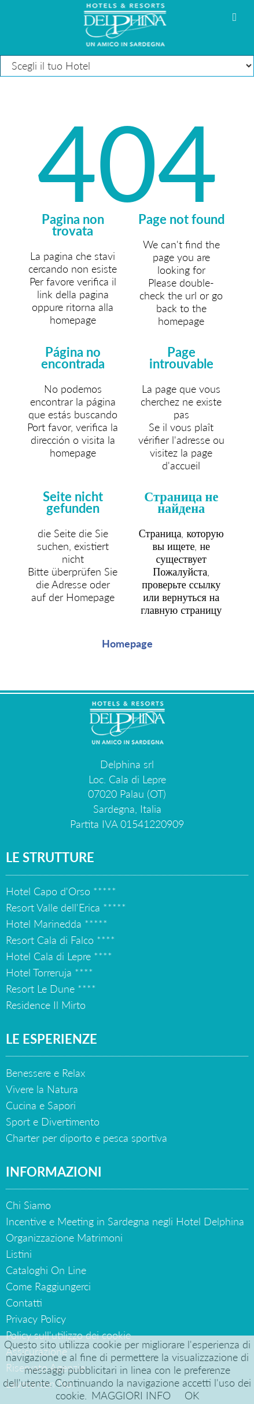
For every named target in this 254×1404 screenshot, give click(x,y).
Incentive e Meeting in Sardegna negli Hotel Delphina (125, 1221)
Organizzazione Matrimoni (64, 1237)
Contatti (24, 1302)
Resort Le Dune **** (51, 988)
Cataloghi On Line (46, 1270)
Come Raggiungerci (48, 1286)
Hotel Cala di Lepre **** (59, 956)
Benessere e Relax (45, 1072)
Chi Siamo (28, 1205)
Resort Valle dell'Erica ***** (66, 907)
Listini (19, 1253)
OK (192, 1395)
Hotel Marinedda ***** (57, 923)
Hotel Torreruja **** (49, 972)
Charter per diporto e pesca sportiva (86, 1137)
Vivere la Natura (42, 1089)
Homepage (127, 643)
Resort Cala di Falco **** (60, 939)
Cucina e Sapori (41, 1105)
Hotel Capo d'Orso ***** (61, 891)
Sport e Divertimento (53, 1121)
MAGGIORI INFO (131, 1395)
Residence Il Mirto (46, 1004)
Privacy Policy (36, 1318)
